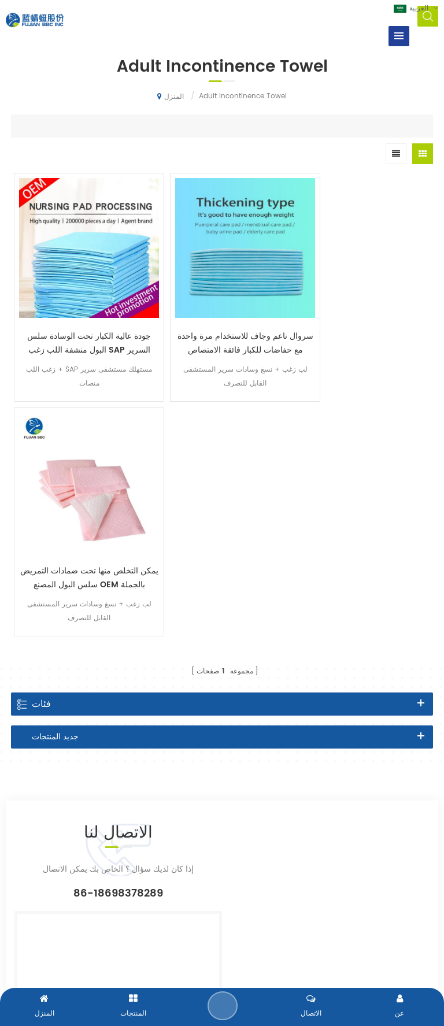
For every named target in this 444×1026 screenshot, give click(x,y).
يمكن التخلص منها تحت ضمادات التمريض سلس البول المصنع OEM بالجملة (362, 328)
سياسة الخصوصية (379, 960)
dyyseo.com (303, 960)
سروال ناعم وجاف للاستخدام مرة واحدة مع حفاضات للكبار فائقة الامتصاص (222, 328)
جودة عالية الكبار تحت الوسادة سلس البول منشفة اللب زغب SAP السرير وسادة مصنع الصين (81, 328)
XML (338, 960)
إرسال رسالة (223, 1005)
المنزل (170, 96)
